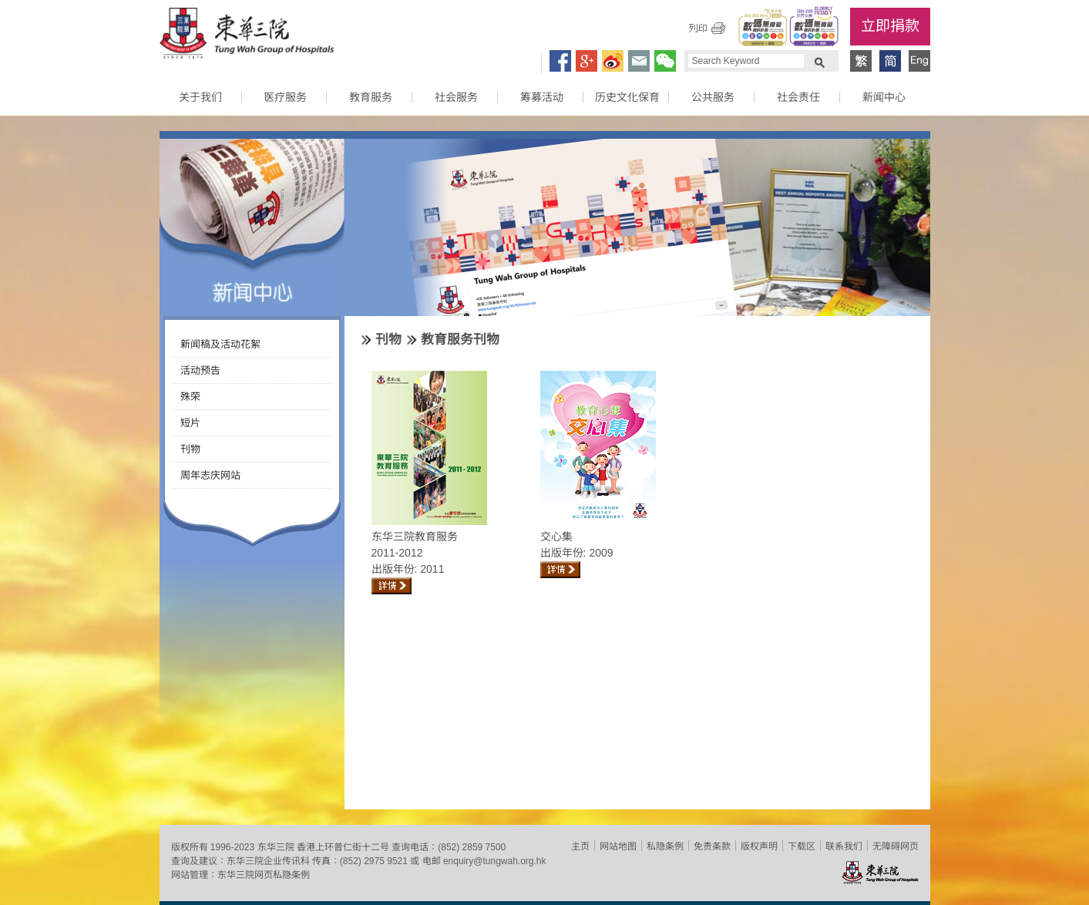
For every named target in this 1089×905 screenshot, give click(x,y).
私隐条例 (665, 846)
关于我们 (200, 97)
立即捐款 (890, 26)
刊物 (190, 449)
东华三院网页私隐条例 (263, 875)
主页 (580, 846)
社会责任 (798, 97)
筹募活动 (541, 97)
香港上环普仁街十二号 (343, 847)
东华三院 (247, 35)
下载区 (801, 846)
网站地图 (618, 846)
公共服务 (712, 97)
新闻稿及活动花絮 (220, 344)
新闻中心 (884, 97)
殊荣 (190, 396)
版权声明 (759, 846)
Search (819, 61)
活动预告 (200, 370)
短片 (190, 423)
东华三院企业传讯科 (268, 861)
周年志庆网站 (210, 475)
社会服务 (456, 97)
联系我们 (843, 846)
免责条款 (712, 846)
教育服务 (370, 97)
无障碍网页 (895, 846)
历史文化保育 (627, 97)
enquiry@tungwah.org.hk (494, 861)
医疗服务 (285, 97)
